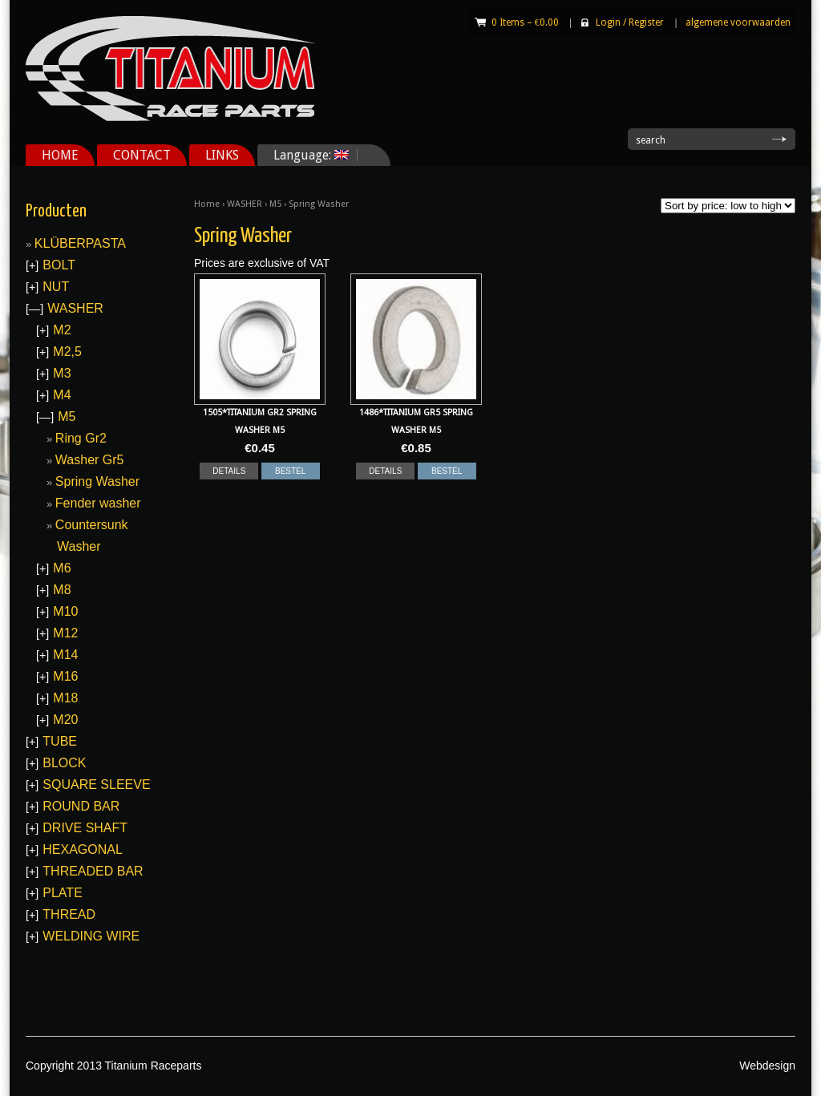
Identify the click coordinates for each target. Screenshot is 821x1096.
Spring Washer (97, 481)
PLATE (62, 893)
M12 (65, 633)
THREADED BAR (92, 871)
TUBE (59, 741)
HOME (60, 155)
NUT (55, 286)
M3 (62, 373)
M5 (275, 204)
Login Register (630, 22)
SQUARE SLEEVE (96, 784)
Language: (315, 155)
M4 (62, 395)
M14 (65, 654)
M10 (65, 611)
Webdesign (767, 1065)
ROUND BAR (80, 806)
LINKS (222, 155)
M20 (65, 719)
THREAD (68, 914)
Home (207, 204)
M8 (62, 590)
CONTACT (142, 155)
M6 (62, 568)
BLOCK (64, 763)
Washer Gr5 (89, 460)
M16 (65, 676)
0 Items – (525, 22)
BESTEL (290, 471)
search (650, 140)
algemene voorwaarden (738, 22)
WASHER (244, 204)
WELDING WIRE (91, 936)
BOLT (58, 265)
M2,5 (67, 351)
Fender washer (98, 503)
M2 (62, 330)
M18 (65, 698)
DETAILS (228, 471)
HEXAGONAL (82, 849)
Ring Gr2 (81, 438)
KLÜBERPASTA (80, 243)
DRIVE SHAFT (84, 828)
